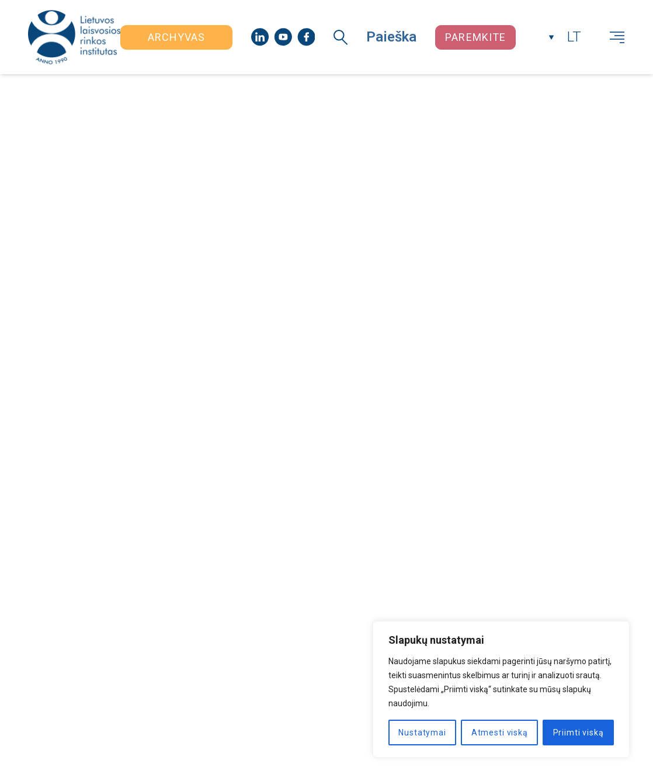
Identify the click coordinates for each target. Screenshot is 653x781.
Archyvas (177, 37)
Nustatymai (422, 732)
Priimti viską (578, 732)
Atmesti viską (499, 732)
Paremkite (475, 37)
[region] (501, 689)
